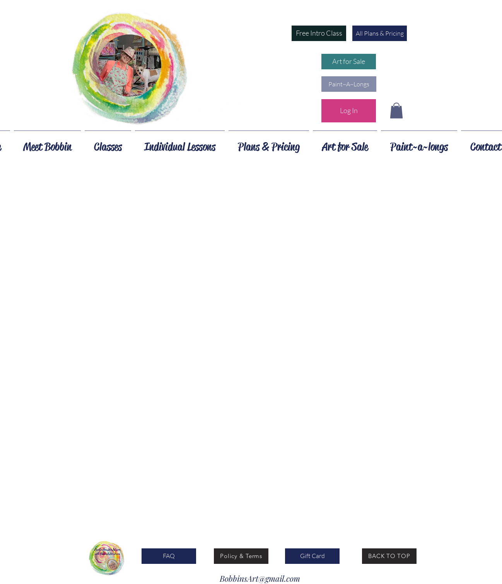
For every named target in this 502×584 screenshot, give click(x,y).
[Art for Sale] (348, 61)
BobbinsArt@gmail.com (260, 578)
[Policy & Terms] (241, 556)
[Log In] (348, 110)
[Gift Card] (312, 556)
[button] (319, 33)
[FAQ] (169, 556)
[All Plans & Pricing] (379, 33)
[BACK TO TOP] (389, 556)
